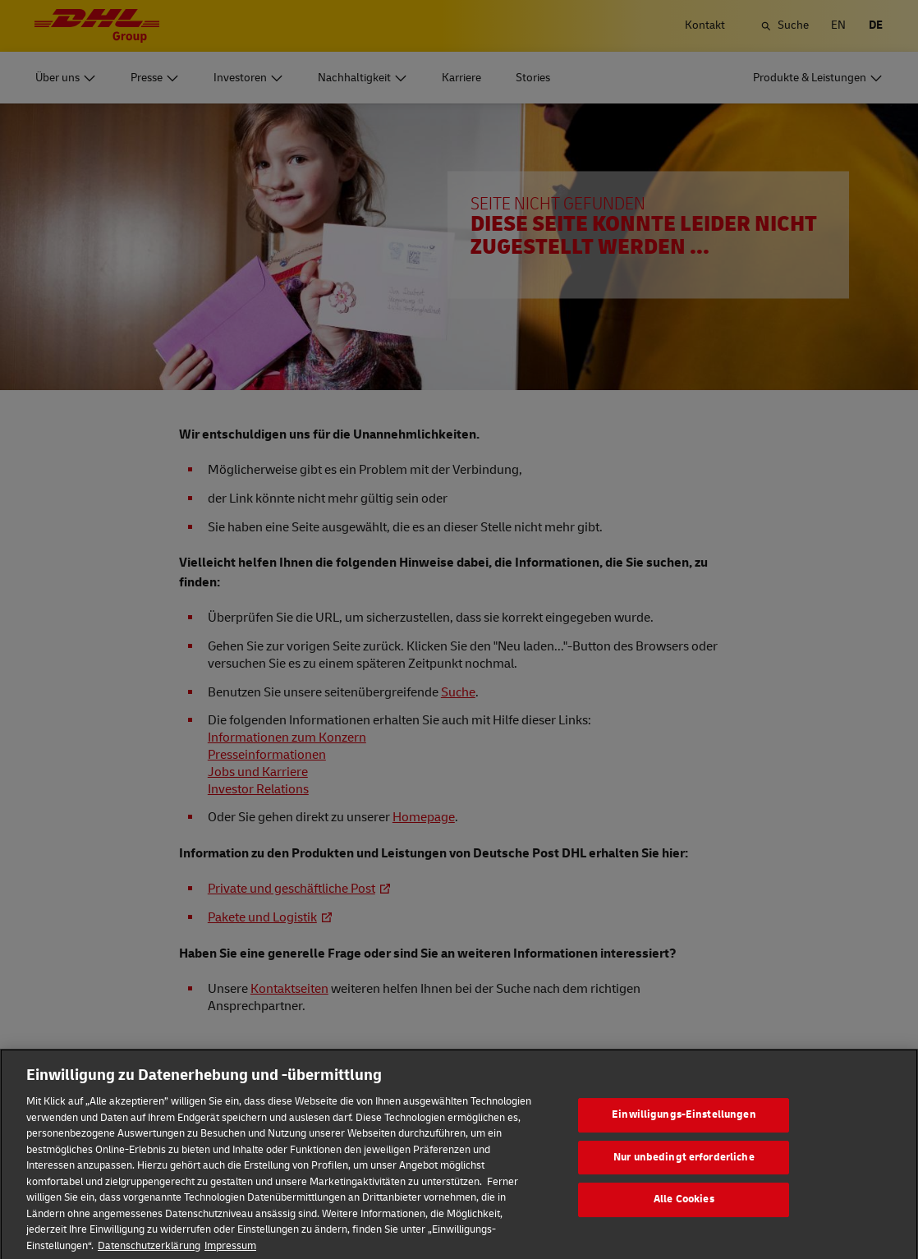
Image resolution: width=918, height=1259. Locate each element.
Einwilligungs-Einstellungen (684, 1127)
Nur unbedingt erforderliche (684, 1169)
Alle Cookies (684, 1212)
